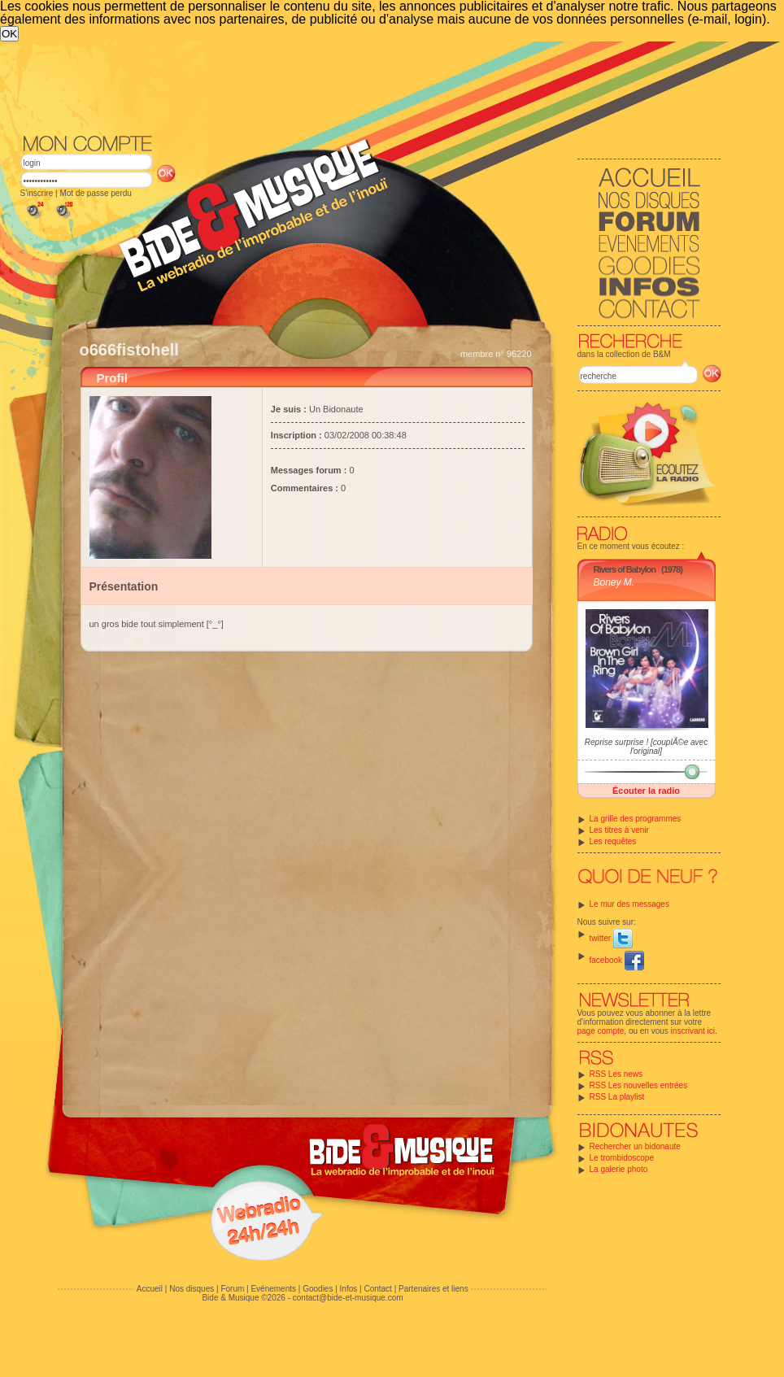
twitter (611, 938)
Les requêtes (613, 841)
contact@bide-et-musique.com (348, 1297)
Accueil (150, 1288)
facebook (617, 960)
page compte (601, 1030)
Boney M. (614, 582)
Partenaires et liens (433, 1288)
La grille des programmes (636, 818)
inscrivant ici (693, 1030)
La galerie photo (619, 1169)
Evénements (273, 1288)
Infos (349, 1288)
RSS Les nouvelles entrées (639, 1085)
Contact (377, 1288)
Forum (232, 1288)
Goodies (318, 1288)
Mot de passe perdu (95, 193)
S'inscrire (37, 193)
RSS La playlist (617, 1096)
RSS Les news (616, 1074)
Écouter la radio (646, 790)
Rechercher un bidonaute (635, 1146)
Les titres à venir (619, 830)
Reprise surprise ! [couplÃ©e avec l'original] (646, 747)
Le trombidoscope (622, 1157)
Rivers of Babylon (625, 569)
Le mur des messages (629, 904)
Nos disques (191, 1288)
